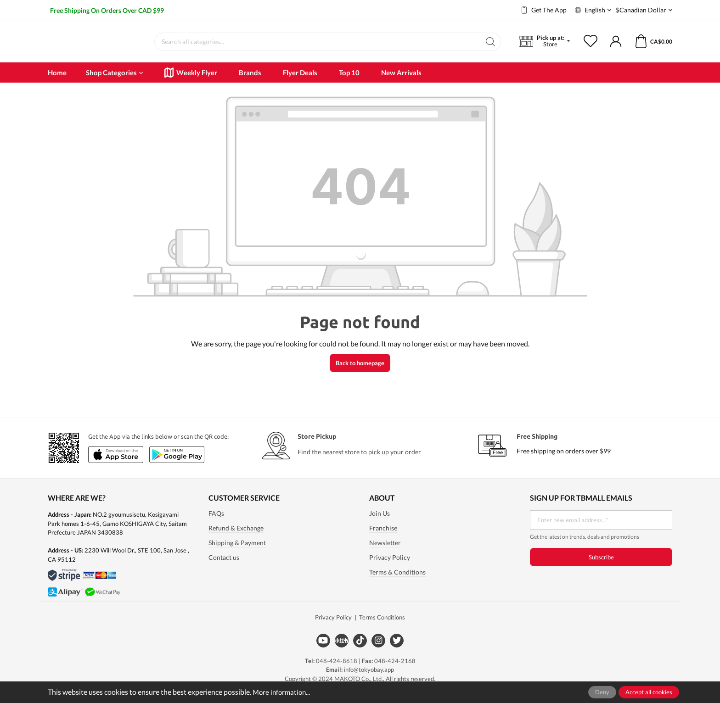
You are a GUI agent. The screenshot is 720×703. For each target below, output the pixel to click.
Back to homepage (360, 372)
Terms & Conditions (397, 581)
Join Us (379, 522)
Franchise (383, 537)
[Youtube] (323, 649)
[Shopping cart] (647, 46)
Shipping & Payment (237, 552)
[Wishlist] (596, 46)
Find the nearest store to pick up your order (359, 461)
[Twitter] (397, 649)
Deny (602, 692)
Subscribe (601, 566)
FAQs (216, 522)
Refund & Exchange (236, 537)
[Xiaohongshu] (342, 649)
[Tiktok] (360, 649)
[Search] (490, 46)
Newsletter (385, 552)
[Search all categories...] (317, 46)
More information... (283, 691)
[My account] (616, 46)
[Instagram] (378, 649)
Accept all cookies (648, 692)
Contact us (223, 566)
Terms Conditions (382, 626)
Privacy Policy (389, 566)
